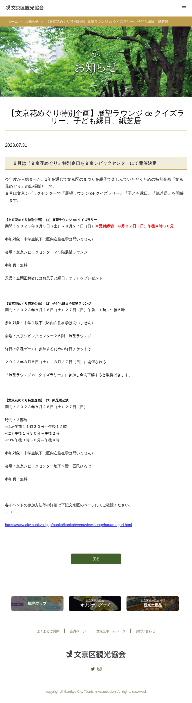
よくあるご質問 (48, 631)
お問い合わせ (145, 631)
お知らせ (31, 21)
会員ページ (78, 631)
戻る (96, 559)
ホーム (13, 21)
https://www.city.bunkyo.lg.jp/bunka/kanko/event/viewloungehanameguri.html (68, 525)
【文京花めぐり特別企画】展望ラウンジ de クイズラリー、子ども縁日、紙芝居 (107, 21)
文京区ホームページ (111, 631)
